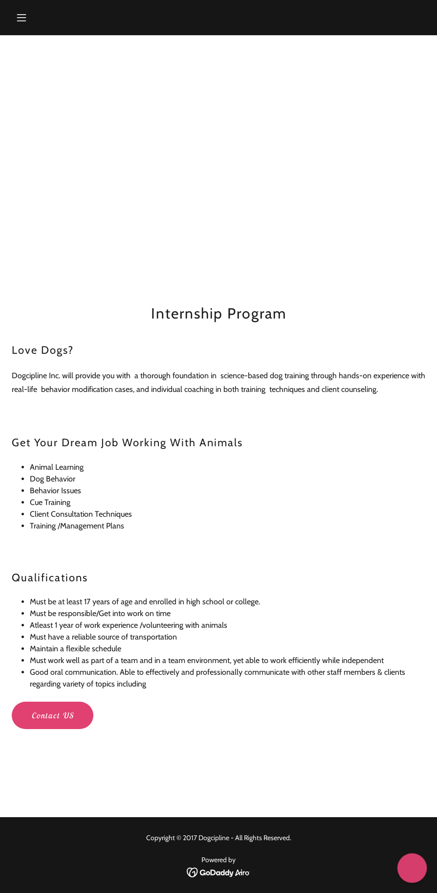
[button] (59, 17)
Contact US (52, 715)
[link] (219, 871)
